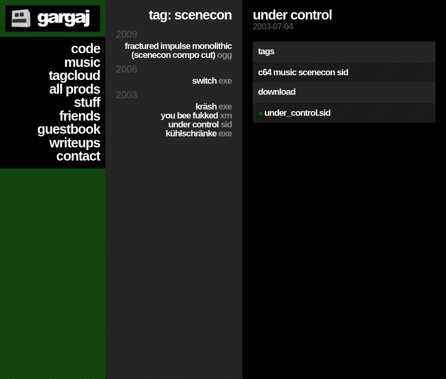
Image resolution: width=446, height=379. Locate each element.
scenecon (316, 72)
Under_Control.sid (297, 113)
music (82, 62)
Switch (212, 81)
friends (80, 115)
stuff (87, 102)
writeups (74, 142)
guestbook (68, 129)
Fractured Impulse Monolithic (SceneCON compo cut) (178, 50)
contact (78, 155)
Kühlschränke (199, 133)
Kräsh (213, 107)
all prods (74, 89)
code (85, 48)
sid (342, 72)
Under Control (200, 124)
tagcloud (74, 75)
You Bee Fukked (196, 116)
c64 (264, 72)
